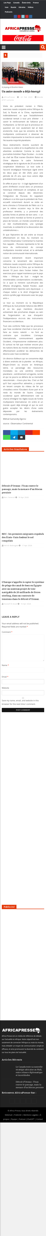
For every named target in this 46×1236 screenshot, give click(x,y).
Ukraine (22, 7)
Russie (13, 7)
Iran (6, 7)
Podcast (22, 1119)
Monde (40, 97)
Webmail (8, 1115)
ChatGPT (30, 1119)
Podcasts (8, 12)
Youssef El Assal (10, 604)
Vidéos (30, 7)
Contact (39, 1119)
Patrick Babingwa (10, 545)
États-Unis (26, 2)
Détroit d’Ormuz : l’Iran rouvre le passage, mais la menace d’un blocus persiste (22, 489)
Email (5, 676)
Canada (16, 2)
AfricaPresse (10, 97)
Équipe (14, 1119)
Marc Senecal (9, 497)
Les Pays (7, 2)
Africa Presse (15, 1110)
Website (5, 688)
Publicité (18, 1115)
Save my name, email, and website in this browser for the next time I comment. (20, 702)
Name (5, 665)
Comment (7, 632)
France (36, 2)
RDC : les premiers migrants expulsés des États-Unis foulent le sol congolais (23, 537)
